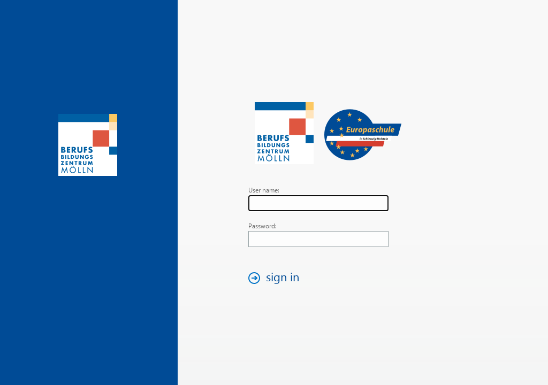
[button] (276, 277)
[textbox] (318, 203)
